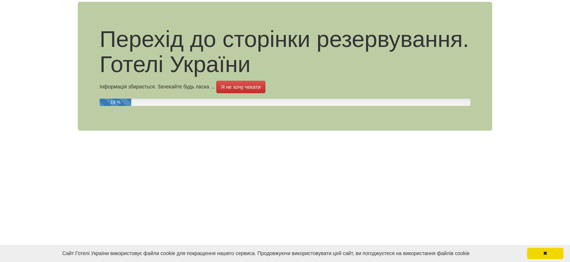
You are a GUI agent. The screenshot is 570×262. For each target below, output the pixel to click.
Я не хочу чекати (241, 87)
